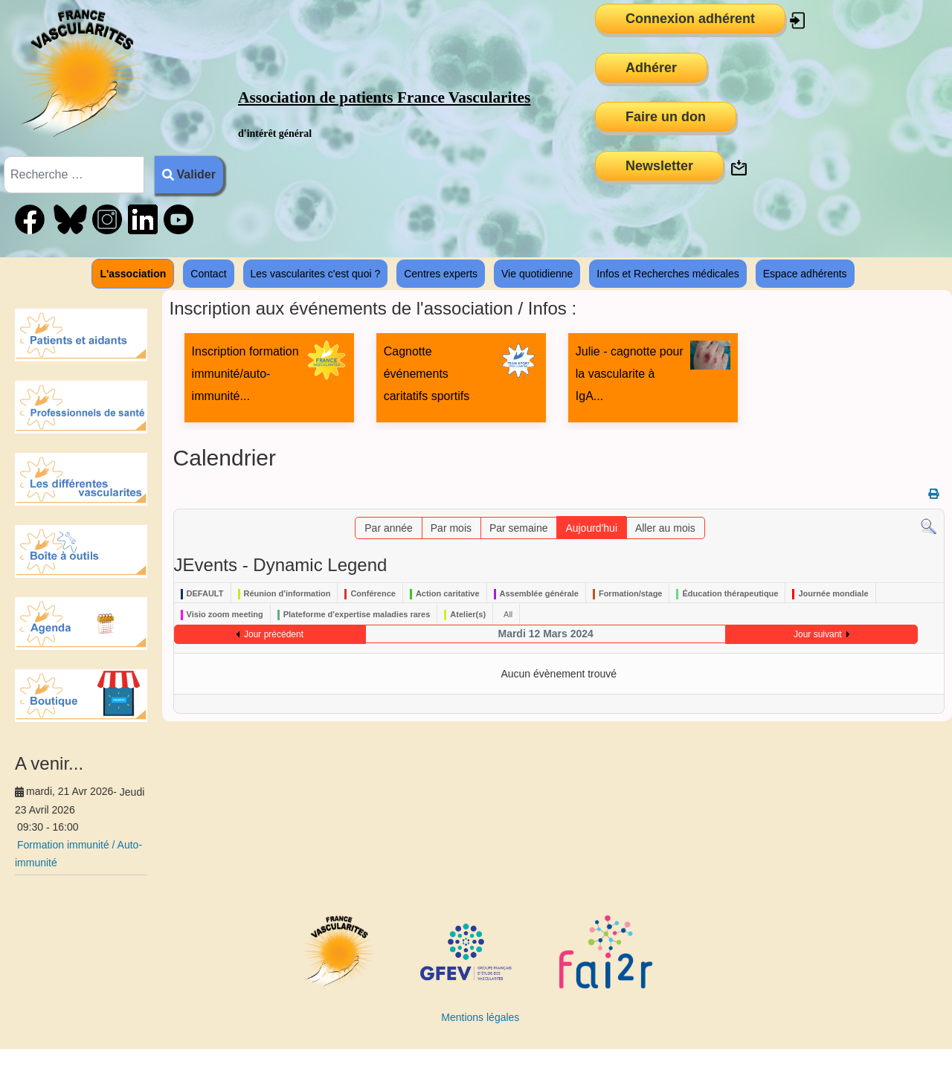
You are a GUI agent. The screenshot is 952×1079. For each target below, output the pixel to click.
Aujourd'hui (591, 528)
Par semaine (518, 528)
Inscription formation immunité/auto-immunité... (245, 373)
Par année (388, 528)
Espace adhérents (805, 274)
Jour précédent (273, 634)
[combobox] (74, 174)
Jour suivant (818, 634)
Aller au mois (665, 528)
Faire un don (665, 116)
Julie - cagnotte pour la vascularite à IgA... (630, 373)
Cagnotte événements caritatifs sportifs (427, 373)
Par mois (451, 528)
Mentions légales (480, 1017)
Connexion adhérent (690, 18)
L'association (133, 274)
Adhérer (651, 67)
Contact (208, 274)
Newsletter (659, 165)
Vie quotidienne (537, 274)
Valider (189, 174)
